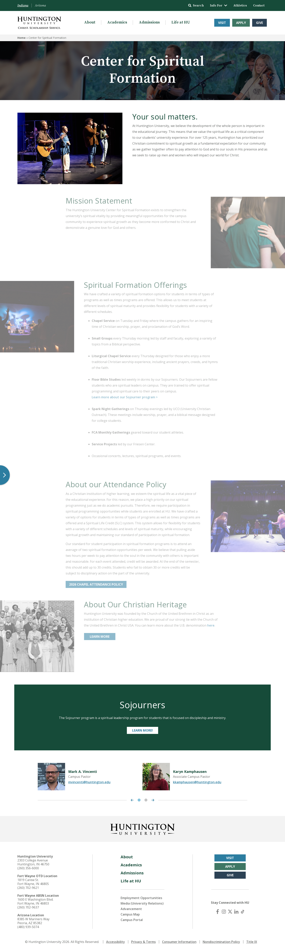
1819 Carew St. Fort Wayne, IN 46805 (33, 882)
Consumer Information (179, 942)
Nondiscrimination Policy (221, 942)
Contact (258, 5)
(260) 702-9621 (28, 888)
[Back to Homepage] (142, 828)
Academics (117, 22)
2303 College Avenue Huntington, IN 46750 (33, 862)
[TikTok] (242, 911)
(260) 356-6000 (28, 868)
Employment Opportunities (141, 898)
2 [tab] (145, 800)
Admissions (149, 22)
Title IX (251, 942)
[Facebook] (217, 911)
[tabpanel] (90, 776)
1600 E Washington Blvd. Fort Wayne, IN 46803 (35, 901)
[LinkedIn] (236, 911)
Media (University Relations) (142, 903)
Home (21, 38)
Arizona (40, 5)
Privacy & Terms (143, 942)
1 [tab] (139, 800)
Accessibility (115, 942)
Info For (218, 5)
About (89, 22)
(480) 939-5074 (28, 927)
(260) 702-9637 (28, 907)
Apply (241, 23)
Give (259, 23)
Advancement (131, 909)
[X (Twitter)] (230, 911)
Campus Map (130, 914)
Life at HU (180, 22)
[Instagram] (223, 911)
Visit (222, 23)
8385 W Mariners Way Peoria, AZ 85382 (33, 921)
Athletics (240, 5)
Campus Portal (132, 920)
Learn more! (142, 730)
